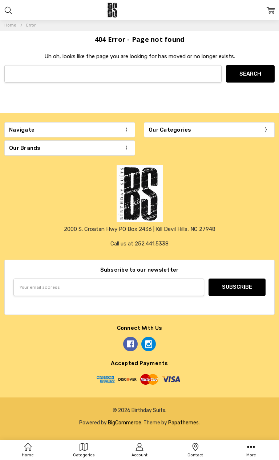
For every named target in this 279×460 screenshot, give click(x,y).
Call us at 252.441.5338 (139, 243)
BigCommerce (124, 422)
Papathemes (183, 422)
